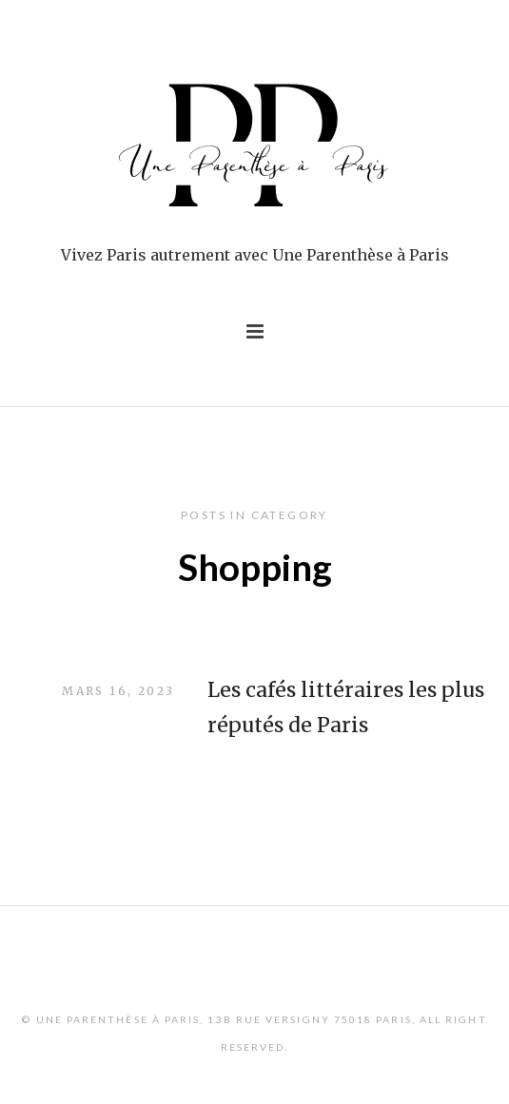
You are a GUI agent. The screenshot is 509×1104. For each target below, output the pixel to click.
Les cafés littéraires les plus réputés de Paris (345, 708)
